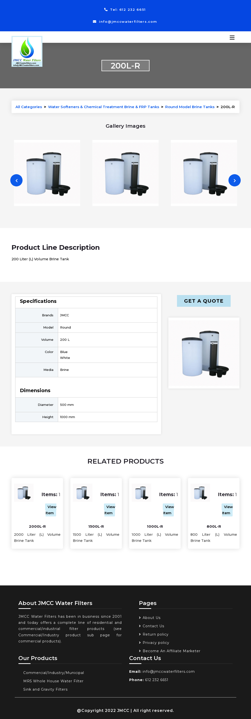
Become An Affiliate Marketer (172, 651)
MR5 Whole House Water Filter (53, 681)
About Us (152, 618)
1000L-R (155, 526)
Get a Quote (204, 301)
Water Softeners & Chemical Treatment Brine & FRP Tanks (103, 106)
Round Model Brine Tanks (189, 106)
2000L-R (37, 526)
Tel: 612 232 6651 (125, 9)
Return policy (156, 634)
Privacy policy (156, 642)
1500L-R (96, 526)
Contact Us (153, 626)
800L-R (214, 526)
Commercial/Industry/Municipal (53, 673)
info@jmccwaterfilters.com (125, 21)
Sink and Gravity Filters (45, 689)
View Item (51, 510)
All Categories (28, 106)
